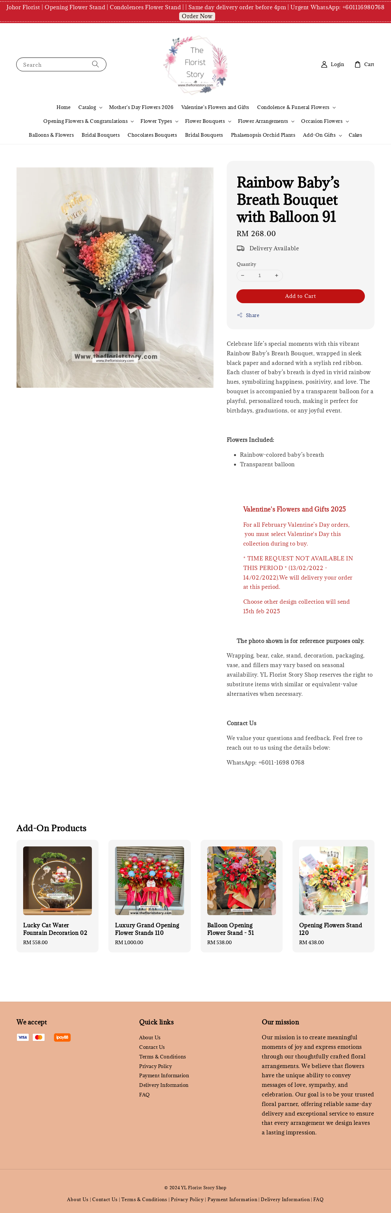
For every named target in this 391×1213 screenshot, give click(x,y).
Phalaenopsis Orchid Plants (263, 135)
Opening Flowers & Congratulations (85, 121)
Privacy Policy (155, 1066)
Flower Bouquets (205, 121)
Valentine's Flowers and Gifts (215, 107)
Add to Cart (300, 296)
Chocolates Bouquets (152, 135)
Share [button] (248, 315)
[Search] (95, 64)
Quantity (246, 264)
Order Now (197, 16)
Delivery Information (164, 1085)
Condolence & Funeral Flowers (293, 107)
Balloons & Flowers (51, 135)
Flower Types (156, 121)
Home (63, 107)
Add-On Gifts (319, 135)
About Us (150, 1038)
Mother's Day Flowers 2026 (141, 107)
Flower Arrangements (263, 121)
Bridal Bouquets (101, 135)
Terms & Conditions (162, 1056)
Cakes (355, 135)
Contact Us (152, 1047)
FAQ (144, 1094)
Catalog (87, 107)
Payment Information (164, 1075)
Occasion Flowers (322, 121)
